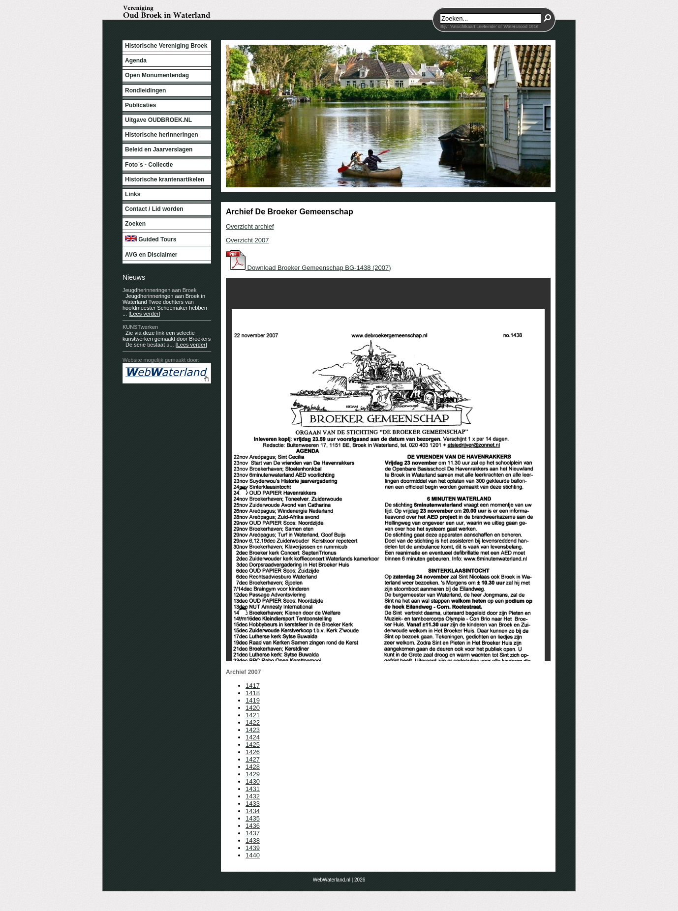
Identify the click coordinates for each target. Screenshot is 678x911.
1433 (253, 803)
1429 (253, 774)
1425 (253, 744)
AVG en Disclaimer (151, 254)
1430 (253, 781)
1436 (253, 825)
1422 (253, 722)
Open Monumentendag (157, 75)
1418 (253, 693)
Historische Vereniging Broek (166, 45)
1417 (253, 685)
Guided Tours (150, 239)
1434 (253, 811)
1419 (253, 700)
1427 (253, 759)
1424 (253, 737)
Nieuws (134, 277)
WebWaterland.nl (331, 879)
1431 (253, 789)
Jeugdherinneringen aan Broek (159, 290)
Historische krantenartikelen (164, 179)
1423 (253, 730)
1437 (253, 833)
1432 (253, 796)
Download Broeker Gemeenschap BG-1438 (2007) (308, 267)
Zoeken (135, 223)
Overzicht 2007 (247, 240)
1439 (253, 848)
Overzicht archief (250, 226)
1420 (253, 707)
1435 (253, 818)
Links (132, 194)
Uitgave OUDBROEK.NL (158, 120)
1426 (253, 752)
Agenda (136, 60)
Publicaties (140, 105)
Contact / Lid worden (154, 209)
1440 (253, 855)
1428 (253, 766)
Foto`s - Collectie (149, 164)
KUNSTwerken (140, 327)
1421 (253, 715)
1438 (253, 840)
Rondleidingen (145, 90)
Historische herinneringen (161, 134)
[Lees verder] (144, 314)
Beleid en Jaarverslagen (158, 149)
